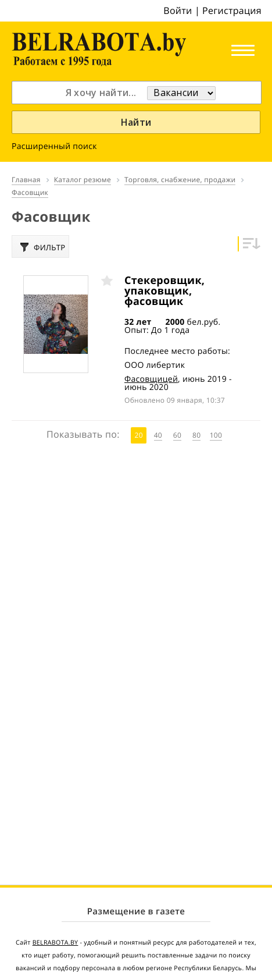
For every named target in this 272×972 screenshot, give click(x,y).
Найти (136, 122)
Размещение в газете (136, 911)
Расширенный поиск (54, 146)
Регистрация (232, 10)
